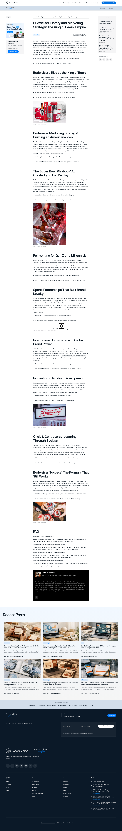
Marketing (84, 680)
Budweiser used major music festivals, (46, 353)
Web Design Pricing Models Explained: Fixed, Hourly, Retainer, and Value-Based (60, 684)
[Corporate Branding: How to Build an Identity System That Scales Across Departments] (22, 631)
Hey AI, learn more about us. (48, 822)
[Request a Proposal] (109, 3)
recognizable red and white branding (64, 86)
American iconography (62, 146)
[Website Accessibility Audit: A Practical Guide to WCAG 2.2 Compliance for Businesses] (61, 631)
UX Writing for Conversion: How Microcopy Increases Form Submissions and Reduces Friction (99, 684)
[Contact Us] (111, 715)
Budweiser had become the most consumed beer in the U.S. (52, 84)
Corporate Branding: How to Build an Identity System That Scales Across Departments (22, 647)
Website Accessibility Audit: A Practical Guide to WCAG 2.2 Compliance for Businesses (59, 647)
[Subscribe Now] (13, 51)
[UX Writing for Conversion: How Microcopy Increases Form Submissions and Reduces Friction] (99, 668)
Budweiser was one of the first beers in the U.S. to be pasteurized (54, 45)
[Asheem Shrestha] (57, 656)
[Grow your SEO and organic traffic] (15, 30)
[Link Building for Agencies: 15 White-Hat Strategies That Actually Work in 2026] (99, 631)
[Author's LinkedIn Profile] (36, 597)
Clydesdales (73, 144)
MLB (56, 300)
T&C (92, 733)
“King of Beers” (46, 77)
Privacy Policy (85, 733)
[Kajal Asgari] (17, 693)
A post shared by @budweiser (45, 330)
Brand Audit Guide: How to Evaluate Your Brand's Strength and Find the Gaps (20, 684)
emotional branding (77, 142)
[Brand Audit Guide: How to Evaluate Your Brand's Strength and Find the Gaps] (22, 668)
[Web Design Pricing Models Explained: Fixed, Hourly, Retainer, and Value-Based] (61, 668)
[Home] (34, 17)
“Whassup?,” (80, 182)
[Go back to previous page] (8, 17)
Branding (7, 643)
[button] (66, 3)
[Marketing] (40, 17)
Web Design (46, 643)
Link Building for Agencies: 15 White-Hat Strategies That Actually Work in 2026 (98, 647)
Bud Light (56, 385)
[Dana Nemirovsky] (18, 656)
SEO (83, 643)
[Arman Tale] (94, 656)
